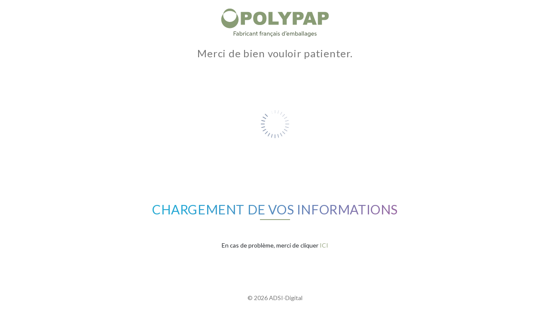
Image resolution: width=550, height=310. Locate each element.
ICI (324, 245)
